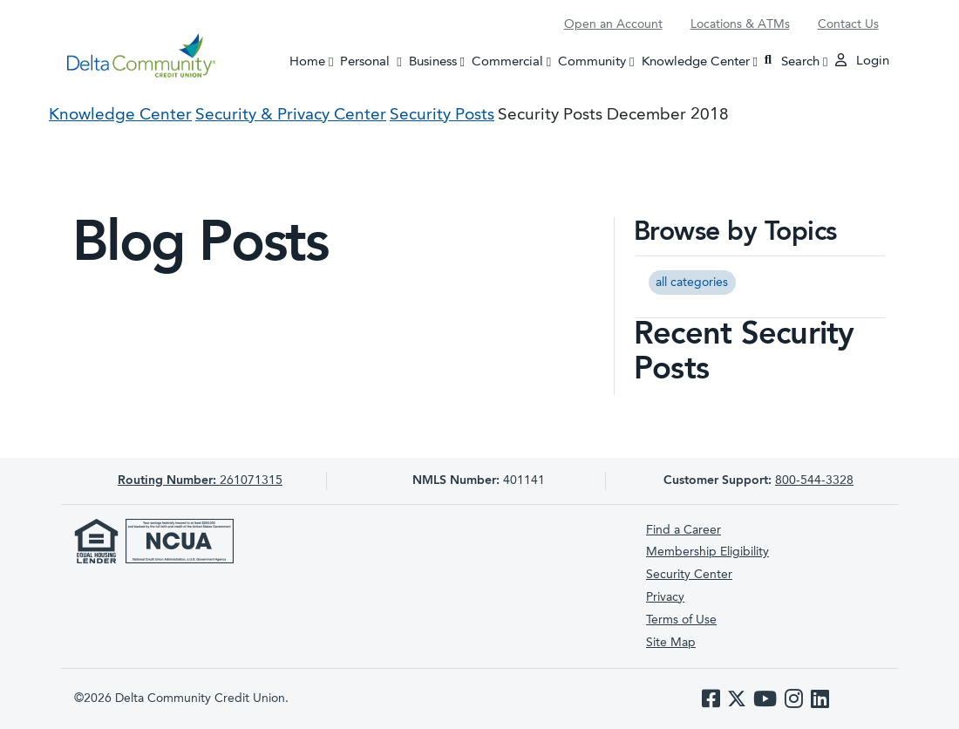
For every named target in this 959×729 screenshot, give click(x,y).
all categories (692, 282)
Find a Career (683, 530)
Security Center (689, 575)
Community (592, 61)
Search (792, 60)
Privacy (665, 597)
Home (307, 61)
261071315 (200, 480)
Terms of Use (681, 620)
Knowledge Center (696, 61)
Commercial (507, 61)
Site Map (671, 643)
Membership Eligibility (707, 552)
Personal (372, 60)
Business (433, 61)
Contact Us (848, 24)
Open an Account (613, 24)
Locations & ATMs (740, 24)
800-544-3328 (814, 480)
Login (862, 60)
